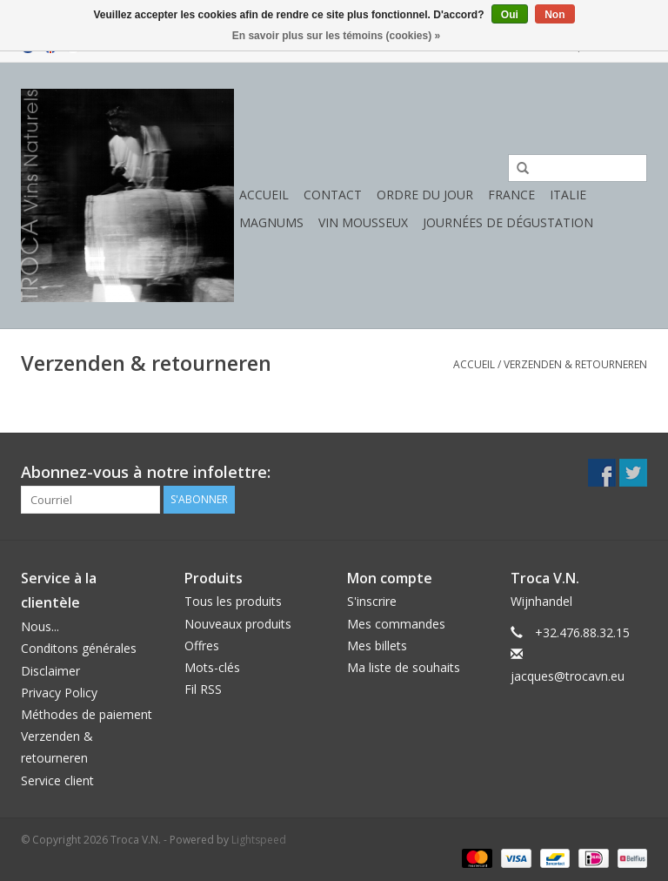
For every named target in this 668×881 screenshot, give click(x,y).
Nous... (40, 626)
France (511, 194)
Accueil (264, 194)
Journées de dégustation (508, 222)
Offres (201, 645)
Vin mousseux (363, 222)
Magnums (271, 222)
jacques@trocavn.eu (568, 676)
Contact (333, 194)
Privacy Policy (59, 692)
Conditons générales (79, 648)
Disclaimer (50, 670)
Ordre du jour (425, 194)
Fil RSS (203, 689)
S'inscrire (372, 601)
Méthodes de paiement (86, 714)
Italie (568, 194)
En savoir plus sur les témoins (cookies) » (336, 36)
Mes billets (377, 645)
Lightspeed (258, 839)
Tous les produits (233, 601)
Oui (509, 15)
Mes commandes (396, 623)
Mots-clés (212, 667)
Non (554, 15)
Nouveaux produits (237, 623)
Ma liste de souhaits (403, 667)
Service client (57, 780)
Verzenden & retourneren (575, 364)
